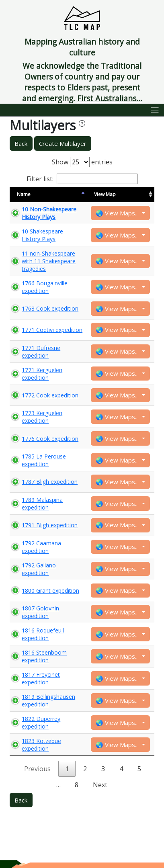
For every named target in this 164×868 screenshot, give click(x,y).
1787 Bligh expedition (50, 481)
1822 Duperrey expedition (41, 722)
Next (100, 784)
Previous (37, 768)
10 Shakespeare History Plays (42, 235)
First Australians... (109, 98)
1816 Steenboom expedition (44, 656)
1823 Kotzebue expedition (41, 744)
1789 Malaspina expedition (42, 503)
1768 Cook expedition (50, 308)
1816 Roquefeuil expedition (43, 634)
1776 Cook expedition (50, 438)
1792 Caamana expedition (41, 547)
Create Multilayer (62, 143)
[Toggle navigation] (155, 110)
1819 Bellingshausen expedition (48, 700)
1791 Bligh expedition (50, 525)
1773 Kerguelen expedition (42, 416)
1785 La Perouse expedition (44, 460)
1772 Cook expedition (50, 395)
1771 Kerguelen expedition (42, 373)
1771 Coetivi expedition (52, 330)
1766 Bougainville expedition (45, 287)
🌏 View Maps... (118, 213)
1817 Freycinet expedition (41, 678)
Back (20, 143)
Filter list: (82, 179)
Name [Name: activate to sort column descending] (24, 194)
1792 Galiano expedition (39, 569)
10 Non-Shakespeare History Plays (49, 213)
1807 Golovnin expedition (40, 612)
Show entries (82, 162)
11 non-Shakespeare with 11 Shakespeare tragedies (49, 261)
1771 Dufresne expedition (41, 351)
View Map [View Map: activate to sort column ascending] (105, 194)
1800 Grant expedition (50, 590)
